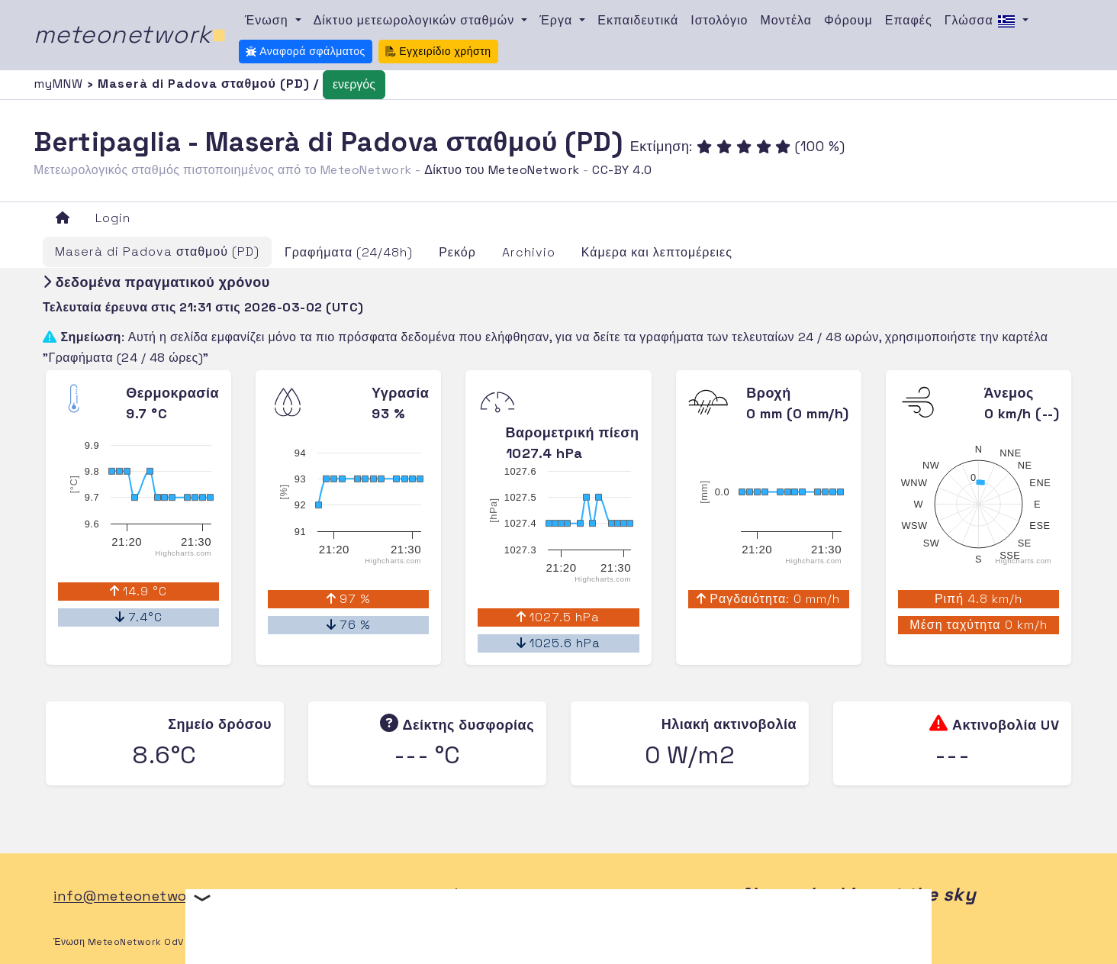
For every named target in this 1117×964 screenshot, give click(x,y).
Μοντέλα (786, 20)
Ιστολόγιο (719, 20)
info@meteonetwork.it (133, 896)
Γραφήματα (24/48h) (349, 252)
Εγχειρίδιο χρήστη (438, 51)
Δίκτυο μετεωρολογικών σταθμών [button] (416, 20)
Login (112, 218)
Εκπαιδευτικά (637, 20)
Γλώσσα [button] (982, 21)
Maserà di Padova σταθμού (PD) (157, 251)
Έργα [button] (557, 20)
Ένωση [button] (268, 20)
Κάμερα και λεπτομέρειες (656, 252)
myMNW (60, 84)
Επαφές (908, 20)
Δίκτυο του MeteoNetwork (501, 170)
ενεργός (354, 84)
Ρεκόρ (457, 252)
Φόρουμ (848, 20)
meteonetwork (130, 34)
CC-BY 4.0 (622, 170)
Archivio (528, 252)
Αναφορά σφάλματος (305, 51)
